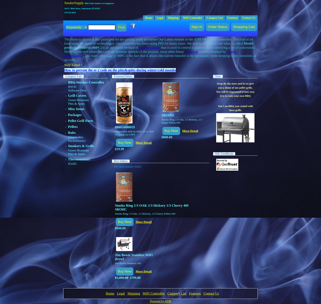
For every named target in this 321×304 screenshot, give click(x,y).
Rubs (72, 133)
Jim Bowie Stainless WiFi (134, 255)
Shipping (173, 17)
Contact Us (248, 17)
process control (149, 48)
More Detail (143, 142)
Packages (75, 115)
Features (232, 17)
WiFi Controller (192, 17)
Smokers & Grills (81, 146)
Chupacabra (75, 137)
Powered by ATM (160, 301)
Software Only (77, 90)
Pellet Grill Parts (80, 121)
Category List (215, 17)
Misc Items (76, 109)
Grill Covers (77, 96)
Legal (160, 17)
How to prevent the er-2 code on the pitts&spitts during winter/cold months (120, 70)
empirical (191, 52)
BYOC (72, 86)
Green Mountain (78, 100)
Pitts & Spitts (76, 103)
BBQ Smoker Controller (86, 82)
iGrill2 (72, 163)
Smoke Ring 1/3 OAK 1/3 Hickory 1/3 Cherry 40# (152, 205)
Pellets (73, 127)
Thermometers (79, 159)
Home (148, 17)
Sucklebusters (77, 140)
